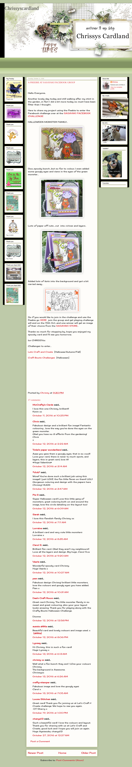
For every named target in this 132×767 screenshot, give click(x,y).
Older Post (88, 752)
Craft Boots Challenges (41, 357)
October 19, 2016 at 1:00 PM (50, 713)
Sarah (36, 514)
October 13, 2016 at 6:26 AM (50, 676)
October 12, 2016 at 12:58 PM (51, 620)
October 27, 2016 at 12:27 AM (51, 735)
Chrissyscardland (22, 8)
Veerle (36, 562)
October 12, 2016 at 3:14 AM (50, 466)
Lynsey (37, 643)
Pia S (36, 495)
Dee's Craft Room (43, 598)
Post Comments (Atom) (70, 760)
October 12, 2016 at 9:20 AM (50, 556)
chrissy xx (38, 660)
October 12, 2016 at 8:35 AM (50, 539)
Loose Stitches (41, 699)
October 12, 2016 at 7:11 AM (49, 522)
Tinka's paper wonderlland (47, 450)
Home (62, 752)
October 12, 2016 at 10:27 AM (51, 572)
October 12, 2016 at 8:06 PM (50, 637)
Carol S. (37, 545)
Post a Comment (40, 741)
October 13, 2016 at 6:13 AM (50, 654)
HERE (43, 320)
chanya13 (38, 719)
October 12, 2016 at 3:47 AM (50, 489)
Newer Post (35, 752)
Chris (36, 421)
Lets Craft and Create (40, 352)
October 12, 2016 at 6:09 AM (50, 508)
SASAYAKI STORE (67, 326)
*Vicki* (36, 472)
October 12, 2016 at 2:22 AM (50, 444)
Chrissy (115, 82)
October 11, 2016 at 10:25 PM (50, 415)
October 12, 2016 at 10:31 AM (50, 592)
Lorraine (37, 528)
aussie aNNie (40, 626)
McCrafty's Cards (43, 404)
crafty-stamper (41, 682)
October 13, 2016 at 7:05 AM (50, 693)
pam (35, 578)
